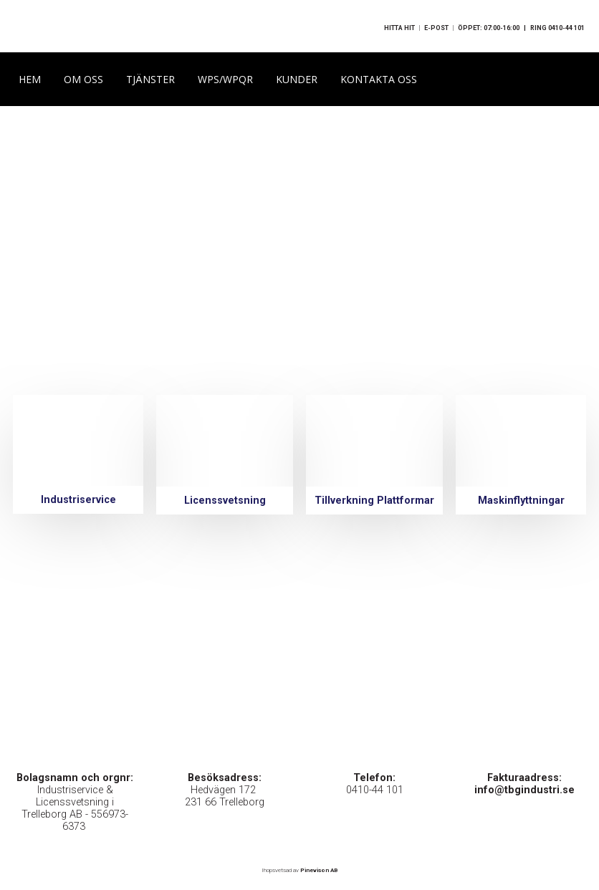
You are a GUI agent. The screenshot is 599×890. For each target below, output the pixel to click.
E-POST (436, 28)
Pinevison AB (318, 869)
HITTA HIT (399, 28)
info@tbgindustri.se (524, 789)
